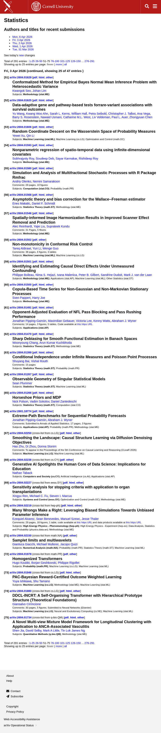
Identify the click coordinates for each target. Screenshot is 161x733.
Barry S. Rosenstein (25, 117)
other (49, 77)
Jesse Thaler (90, 519)
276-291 (89, 61)
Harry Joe (38, 297)
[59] (6, 261)
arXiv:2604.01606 (21, 127)
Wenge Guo (50, 248)
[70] (6, 505)
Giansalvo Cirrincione (26, 604)
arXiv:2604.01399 (21, 352)
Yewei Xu (18, 135)
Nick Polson (20, 401)
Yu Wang (18, 113)
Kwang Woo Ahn (37, 113)
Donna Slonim (47, 446)
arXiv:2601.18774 (21, 411)
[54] (6, 145)
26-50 (38, 61)
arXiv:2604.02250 (21, 433)
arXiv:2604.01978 (21, 554)
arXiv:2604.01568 (21, 194)
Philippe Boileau (23, 275)
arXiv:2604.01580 (21, 168)
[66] (6, 411)
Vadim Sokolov (39, 401)
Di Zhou (31, 446)
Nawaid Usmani (51, 117)
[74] (6, 591)
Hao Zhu (18, 446)
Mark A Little (51, 630)
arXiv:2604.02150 (21, 535)
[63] (6, 352)
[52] (6, 100)
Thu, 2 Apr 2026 (22, 43)
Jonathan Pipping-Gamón (29, 321)
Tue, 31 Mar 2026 (23, 49)
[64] (6, 374)
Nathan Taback (22, 473)
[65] (6, 392)
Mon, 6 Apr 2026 (22, 36)
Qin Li (30, 135)
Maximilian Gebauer (61, 321)
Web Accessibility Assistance (22, 719)
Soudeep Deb (45, 158)
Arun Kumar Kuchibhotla (55, 342)
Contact (16, 691)
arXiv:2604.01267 (21, 374)
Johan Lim (39, 90)
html (41, 77)
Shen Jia (18, 630)
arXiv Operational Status (21, 725)
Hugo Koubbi (21, 562)
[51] (6, 77)
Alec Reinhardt (22, 226)
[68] (6, 459)
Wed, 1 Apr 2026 (22, 46)
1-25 (32, 61)
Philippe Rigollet (68, 562)
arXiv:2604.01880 (21, 591)
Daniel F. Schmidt (43, 203)
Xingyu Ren (20, 496)
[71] (6, 535)
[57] (6, 213)
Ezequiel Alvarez (23, 519)
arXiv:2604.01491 (21, 307)
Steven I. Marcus (61, 496)
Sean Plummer (22, 383)
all (65, 64)
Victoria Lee (84, 321)
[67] (6, 433)
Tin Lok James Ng (73, 630)
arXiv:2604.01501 (21, 261)
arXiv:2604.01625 (21, 100)
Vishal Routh (39, 361)
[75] (6, 617)
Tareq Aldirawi (21, 248)
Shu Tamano (41, 581)
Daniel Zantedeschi (64, 401)
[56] (6, 194)
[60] (6, 284)
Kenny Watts (101, 321)
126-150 (76, 61)
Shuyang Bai (20, 361)
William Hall (79, 113)
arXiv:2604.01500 (21, 284)
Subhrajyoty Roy (23, 158)
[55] (6, 168)
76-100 (55, 61)
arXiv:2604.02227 (21, 482)
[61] (6, 307)
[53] (6, 127)
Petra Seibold (98, 113)
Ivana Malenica (67, 275)
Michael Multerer (48, 544)
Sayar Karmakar (66, 158)
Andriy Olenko (21, 181)
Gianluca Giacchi (23, 544)
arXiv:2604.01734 (21, 617)
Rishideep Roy (88, 158)
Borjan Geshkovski (43, 562)
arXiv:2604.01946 (21, 572)
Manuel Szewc (70, 519)
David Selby (34, 630)
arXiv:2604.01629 (21, 77)
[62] (6, 334)
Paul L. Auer (120, 117)
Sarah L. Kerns (60, 113)
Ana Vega (143, 113)
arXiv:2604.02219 (21, 505)
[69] (6, 482)
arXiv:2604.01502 (21, 239)
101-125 (65, 61)
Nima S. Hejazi (45, 275)
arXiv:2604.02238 (21, 459)
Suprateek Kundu (58, 226)
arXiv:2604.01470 (21, 334)
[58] (6, 239)
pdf (35, 77)
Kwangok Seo (21, 90)
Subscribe (17, 696)
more (59, 64)
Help (9, 680)
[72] (6, 554)
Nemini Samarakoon (46, 181)
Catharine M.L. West (77, 117)
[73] (6, 572)
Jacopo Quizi (68, 544)
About (10, 675)
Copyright (12, 706)
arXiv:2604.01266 (21, 392)
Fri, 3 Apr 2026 (21, 40)
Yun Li (37, 248)
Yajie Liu (39, 226)
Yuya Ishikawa (21, 581)
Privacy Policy (15, 711)
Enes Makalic (21, 203)
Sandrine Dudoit (111, 275)
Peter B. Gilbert (89, 275)
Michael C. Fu (39, 496)
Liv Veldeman (101, 117)
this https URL (84, 324)
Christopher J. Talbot (121, 113)
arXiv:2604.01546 (21, 213)
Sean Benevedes (47, 519)
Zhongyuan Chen (140, 117)
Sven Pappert (21, 297)
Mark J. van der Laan (138, 275)
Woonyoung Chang (25, 342)
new (21, 55)
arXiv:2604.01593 (21, 145)
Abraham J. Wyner (124, 321)
